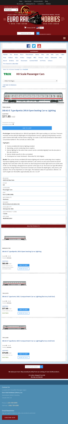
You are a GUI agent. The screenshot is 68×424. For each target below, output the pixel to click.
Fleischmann (29, 54)
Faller (62, 54)
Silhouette (54, 57)
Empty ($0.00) (31, 28)
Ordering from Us (30, 4)
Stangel (29, 57)
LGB (47, 54)
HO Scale (11, 69)
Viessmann (24, 61)
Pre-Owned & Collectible (10, 64)
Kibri (16, 57)
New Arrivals (28, 1)
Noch (46, 57)
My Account (20, 4)
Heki (60, 57)
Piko (42, 54)
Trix (11, 54)
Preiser (41, 57)
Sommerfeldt (34, 61)
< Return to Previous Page (9, 85)
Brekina (11, 61)
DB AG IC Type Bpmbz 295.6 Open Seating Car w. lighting (21, 251)
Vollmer (10, 57)
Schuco (50, 61)
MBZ (35, 57)
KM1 (52, 54)
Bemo (37, 54)
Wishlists (48, 4)
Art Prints (43, 61)
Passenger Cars (18, 69)
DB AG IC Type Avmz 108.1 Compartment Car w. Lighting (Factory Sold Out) (28, 296)
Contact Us (41, 4)
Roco (21, 54)
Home (4, 69)
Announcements (38, 1)
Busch (5, 61)
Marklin (5, 54)
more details (23, 269)
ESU (17, 61)
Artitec (22, 57)
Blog (46, 1)
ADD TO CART (23, 265)
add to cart (27, 128)
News (20, 1)
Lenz (57, 54)
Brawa (16, 54)
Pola (4, 57)
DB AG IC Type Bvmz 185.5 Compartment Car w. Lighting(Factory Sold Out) (28, 341)
